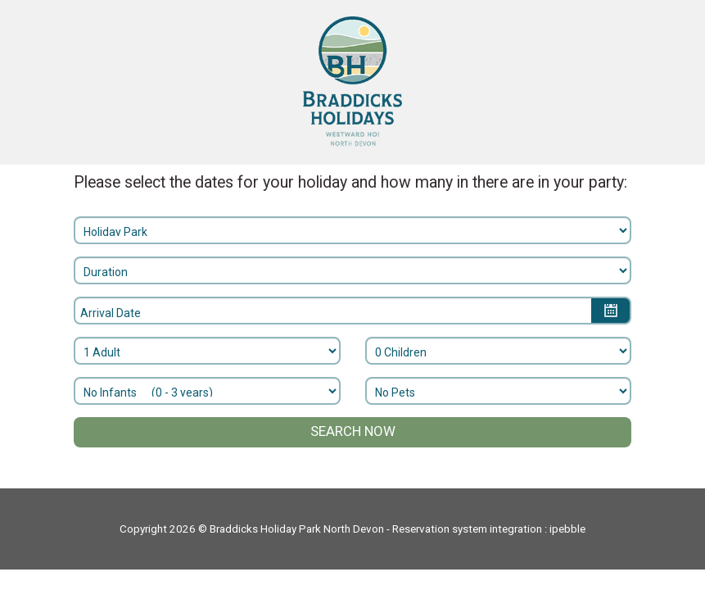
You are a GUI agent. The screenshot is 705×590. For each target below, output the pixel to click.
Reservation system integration (467, 529)
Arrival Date (110, 313)
